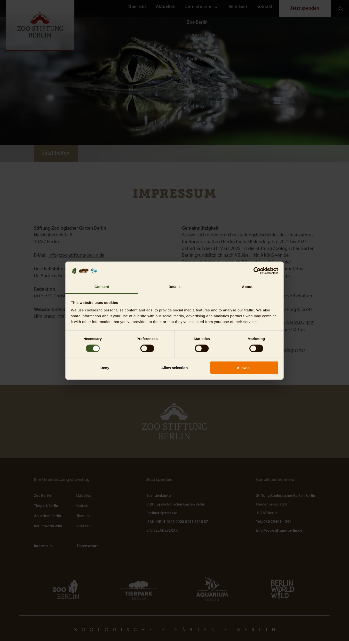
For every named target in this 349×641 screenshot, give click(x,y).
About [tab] (247, 287)
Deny (104, 368)
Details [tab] (174, 287)
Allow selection (174, 368)
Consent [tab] (102, 287)
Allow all (244, 368)
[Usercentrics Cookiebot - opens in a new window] (257, 270)
